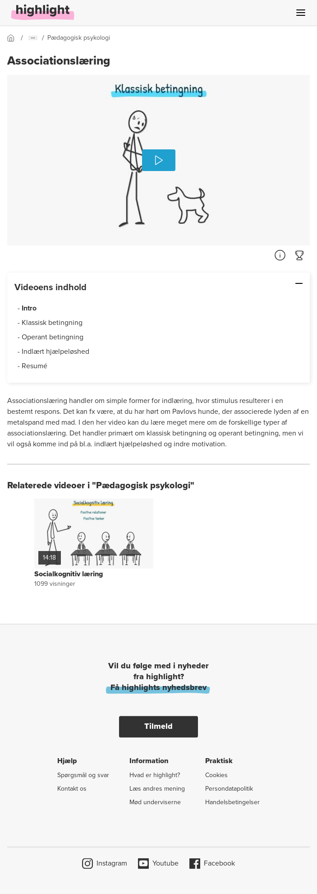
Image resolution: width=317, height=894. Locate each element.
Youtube (158, 863)
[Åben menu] (301, 12)
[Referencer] (280, 255)
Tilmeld (158, 726)
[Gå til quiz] (300, 255)
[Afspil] (158, 160)
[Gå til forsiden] (14, 38)
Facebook (212, 863)
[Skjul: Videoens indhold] (270, 283)
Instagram (104, 863)
